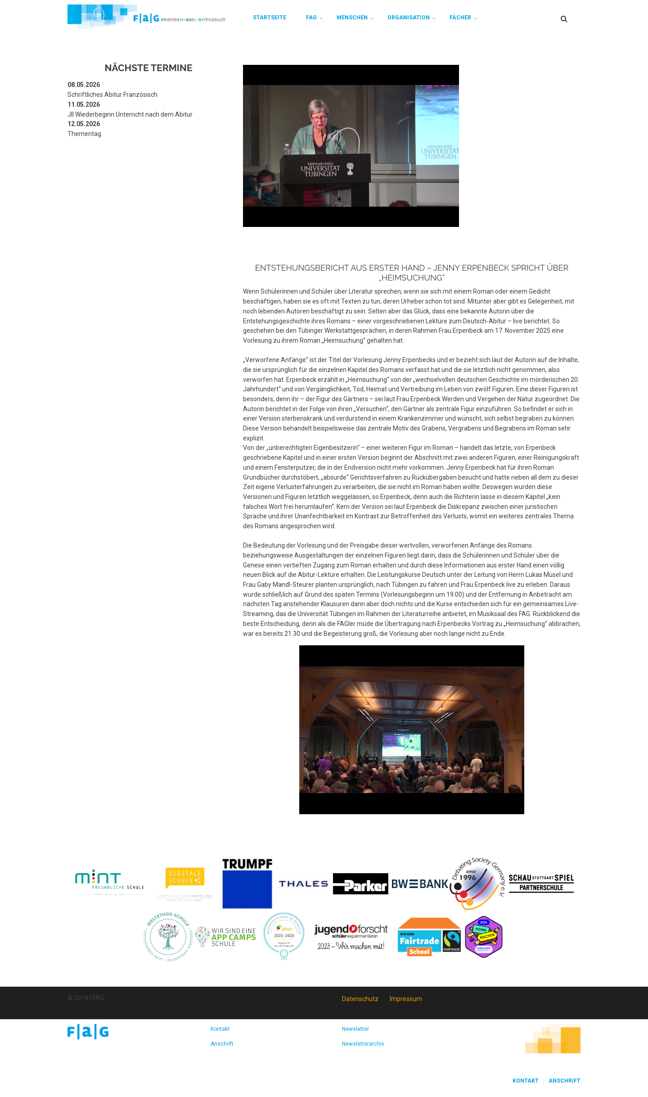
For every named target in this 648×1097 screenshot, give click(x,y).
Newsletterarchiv (363, 1044)
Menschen (352, 17)
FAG (311, 17)
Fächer (460, 17)
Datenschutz (360, 998)
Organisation (408, 17)
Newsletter (355, 1029)
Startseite (269, 17)
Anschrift (222, 1044)
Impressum (406, 998)
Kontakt (220, 1029)
